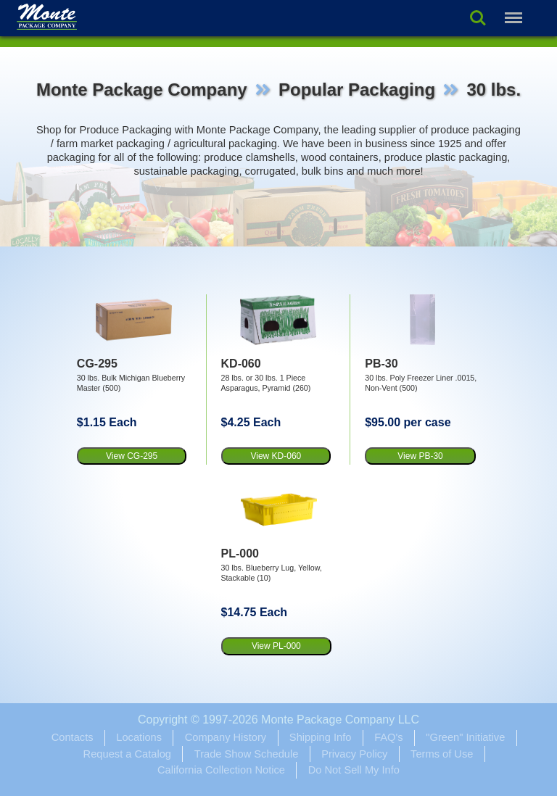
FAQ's (388, 737)
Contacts (72, 737)
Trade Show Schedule (246, 754)
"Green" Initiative (465, 737)
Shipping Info (320, 737)
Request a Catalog (127, 754)
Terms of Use (441, 754)
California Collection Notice (221, 770)
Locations (139, 737)
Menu (512, 10)
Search (478, 18)
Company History (225, 737)
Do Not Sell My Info (354, 770)
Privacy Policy (354, 754)
